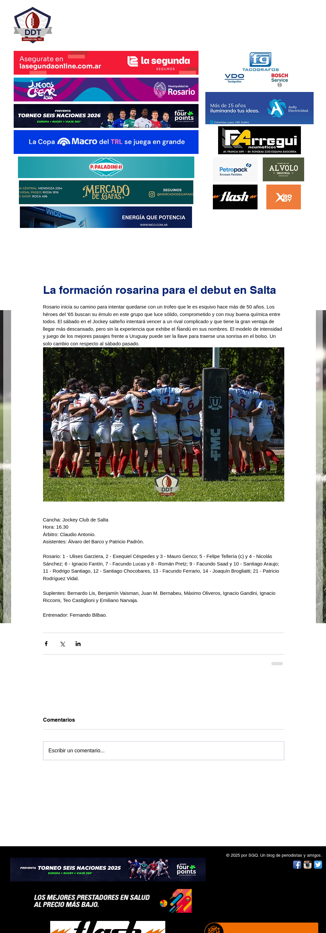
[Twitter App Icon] (318, 865)
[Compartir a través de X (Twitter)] (62, 643)
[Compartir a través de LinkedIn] (78, 643)
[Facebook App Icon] (297, 865)
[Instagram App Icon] (308, 865)
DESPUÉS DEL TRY (101, 21)
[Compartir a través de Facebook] (46, 643)
